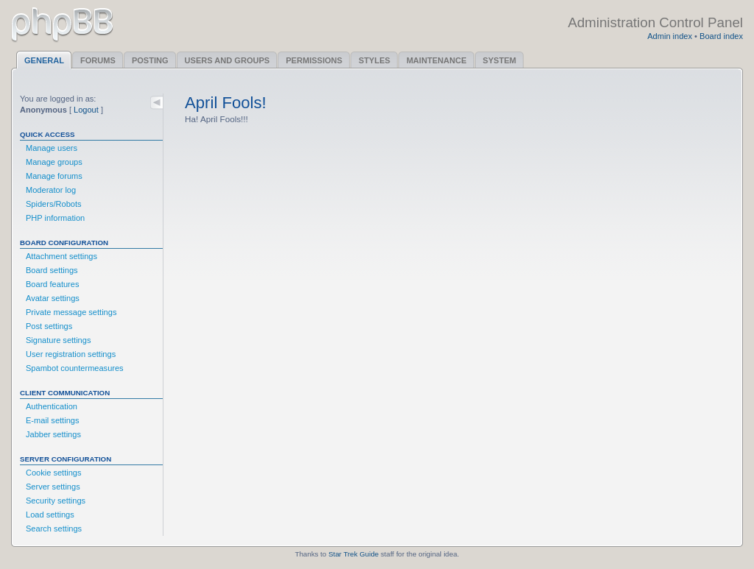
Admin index (669, 36)
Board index (721, 36)
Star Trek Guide (353, 554)
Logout (86, 109)
